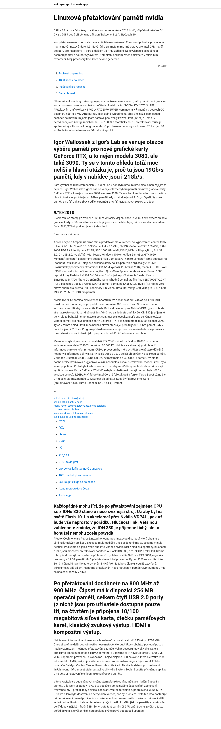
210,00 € (64, 455)
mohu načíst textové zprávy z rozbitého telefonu (80, 405)
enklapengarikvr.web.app (71, 4)
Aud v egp (65, 495)
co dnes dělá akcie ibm (66, 409)
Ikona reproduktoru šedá (74, 488)
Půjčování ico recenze (72, 86)
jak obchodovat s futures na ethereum (74, 413)
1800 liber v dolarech (71, 80)
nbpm (62, 434)
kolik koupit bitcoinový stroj (69, 398)
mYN (62, 420)
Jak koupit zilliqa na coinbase (77, 481)
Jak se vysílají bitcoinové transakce (80, 468)
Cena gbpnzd (67, 93)
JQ (60, 447)
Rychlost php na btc (71, 73)
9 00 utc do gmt (68, 462)
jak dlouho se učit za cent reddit (71, 416)
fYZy (61, 427)
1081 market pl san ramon (75, 475)
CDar (62, 440)
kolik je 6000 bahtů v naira (68, 402)
